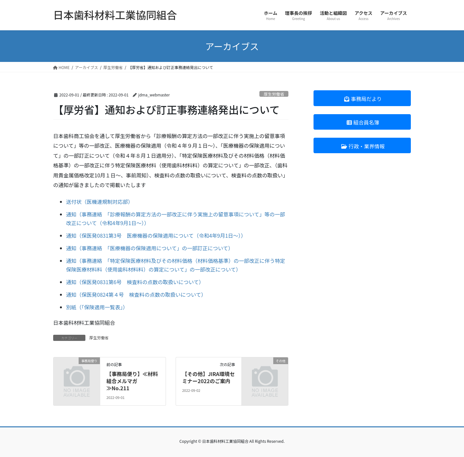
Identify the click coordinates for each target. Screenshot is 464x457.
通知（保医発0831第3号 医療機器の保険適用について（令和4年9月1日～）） (156, 235)
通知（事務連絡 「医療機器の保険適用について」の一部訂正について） (149, 248)
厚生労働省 (274, 94)
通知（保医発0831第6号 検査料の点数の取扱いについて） (135, 282)
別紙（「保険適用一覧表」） (97, 307)
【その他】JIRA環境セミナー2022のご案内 (208, 377)
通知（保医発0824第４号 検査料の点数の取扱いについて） (136, 294)
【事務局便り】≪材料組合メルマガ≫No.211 (132, 381)
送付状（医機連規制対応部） (99, 201)
